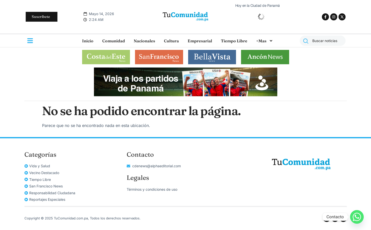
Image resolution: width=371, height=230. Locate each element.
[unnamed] (185, 94)
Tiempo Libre (234, 40)
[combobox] (323, 41)
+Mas (264, 40)
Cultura (171, 40)
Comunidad (113, 40)
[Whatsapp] (357, 217)
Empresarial (200, 40)
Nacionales (144, 40)
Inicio (87, 40)
